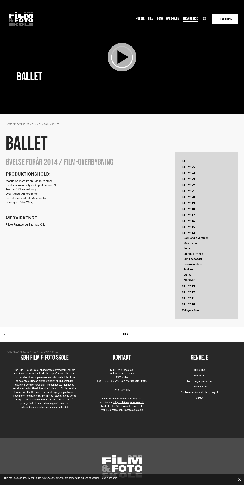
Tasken (188, 269)
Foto (160, 18)
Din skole (199, 375)
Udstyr (199, 397)
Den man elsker (193, 264)
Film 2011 (188, 298)
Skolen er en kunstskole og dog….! (199, 392)
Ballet (187, 274)
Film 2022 (188, 185)
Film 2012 (188, 292)
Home (9, 124)
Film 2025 (188, 167)
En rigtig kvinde (193, 253)
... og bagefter (199, 386)
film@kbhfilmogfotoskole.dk (127, 406)
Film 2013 (188, 286)
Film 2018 (188, 209)
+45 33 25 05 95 (110, 381)
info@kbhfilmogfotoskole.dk (128, 402)
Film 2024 (188, 173)
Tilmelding (199, 369)
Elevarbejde (190, 18)
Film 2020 (188, 197)
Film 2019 (188, 203)
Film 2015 (188, 227)
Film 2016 (188, 221)
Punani (188, 248)
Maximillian (191, 243)
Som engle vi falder (196, 238)
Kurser (140, 18)
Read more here (109, 478)
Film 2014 (44, 124)
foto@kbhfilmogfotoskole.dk (127, 409)
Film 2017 (188, 215)
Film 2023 (188, 179)
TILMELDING (225, 19)
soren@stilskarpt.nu (130, 398)
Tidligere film (190, 310)
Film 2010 (188, 304)
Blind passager (193, 259)
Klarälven (189, 280)
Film (151, 18)
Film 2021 (188, 191)
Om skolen (172, 18)
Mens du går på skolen (199, 381)
